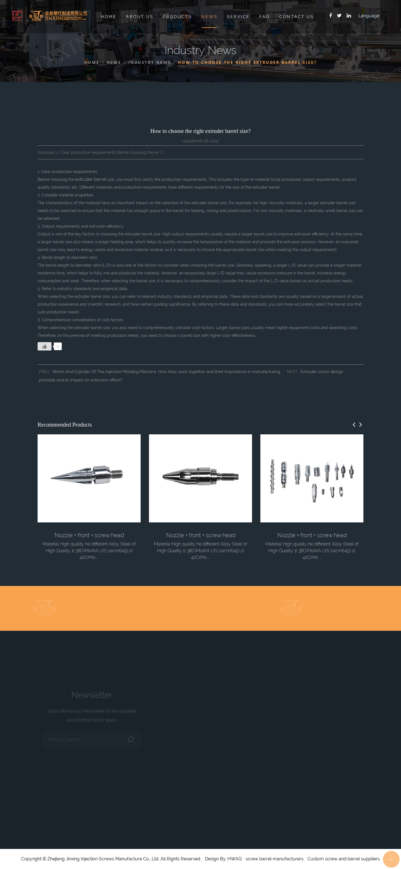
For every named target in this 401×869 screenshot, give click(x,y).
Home (108, 16)
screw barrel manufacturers (275, 858)
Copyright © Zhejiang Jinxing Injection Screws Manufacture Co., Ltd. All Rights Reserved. (111, 858)
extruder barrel (90, 179)
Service (238, 16)
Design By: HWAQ (223, 858)
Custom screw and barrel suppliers (343, 858)
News (209, 16)
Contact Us (296, 16)
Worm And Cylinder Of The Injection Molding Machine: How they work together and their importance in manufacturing (166, 371)
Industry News (149, 62)
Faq (264, 16)
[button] (354, 424)
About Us (139, 16)
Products (177, 16)
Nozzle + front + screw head (89, 535)
